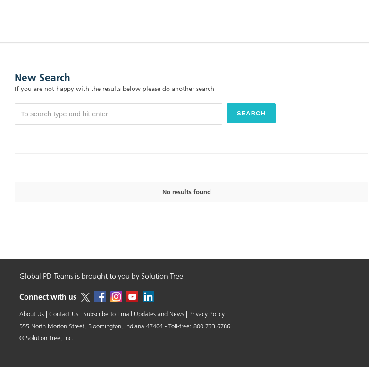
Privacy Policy (207, 314)
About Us (31, 314)
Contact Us (63, 314)
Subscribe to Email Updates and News (134, 314)
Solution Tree (162, 276)
